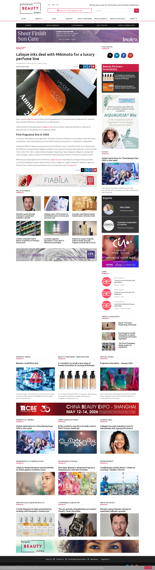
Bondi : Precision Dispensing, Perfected (127, 324)
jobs (54, 19)
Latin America (77, 25)
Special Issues (107, 357)
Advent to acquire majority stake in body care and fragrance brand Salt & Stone (83, 241)
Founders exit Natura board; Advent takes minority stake (83, 215)
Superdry (73, 165)
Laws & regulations (68, 420)
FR (49, 5)
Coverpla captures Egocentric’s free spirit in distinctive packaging (54, 241)
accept (148, 568)
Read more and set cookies (94, 568)
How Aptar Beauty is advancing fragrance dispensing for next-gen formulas (76, 468)
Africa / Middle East (126, 25)
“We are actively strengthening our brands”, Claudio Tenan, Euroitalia (77, 510)
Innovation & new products (30, 503)
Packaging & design (67, 461)
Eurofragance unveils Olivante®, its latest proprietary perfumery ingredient (127, 336)
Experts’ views (23, 357)
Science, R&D (106, 420)
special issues (100, 19)
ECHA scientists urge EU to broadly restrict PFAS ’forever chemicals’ (77, 427)
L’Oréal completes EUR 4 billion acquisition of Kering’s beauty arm (28, 241)
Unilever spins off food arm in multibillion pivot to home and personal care (56, 216)
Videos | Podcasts (117, 19)
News (37, 19)
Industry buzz (21, 47)
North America (53, 25)
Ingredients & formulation (30, 461)
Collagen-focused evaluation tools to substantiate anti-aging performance (116, 427)
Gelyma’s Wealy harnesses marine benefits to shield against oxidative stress (35, 468)
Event (132, 19)
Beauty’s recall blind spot (27, 363)
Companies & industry (69, 503)
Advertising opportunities (77, 559)
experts (69, 19)
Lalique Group (31, 119)
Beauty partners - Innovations (113, 68)
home (23, 19)
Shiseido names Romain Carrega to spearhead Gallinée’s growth (25, 216)
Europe (28, 25)
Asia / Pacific (102, 25)
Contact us (60, 559)
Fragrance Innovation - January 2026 (116, 363)
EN (53, 5)
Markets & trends (25, 420)
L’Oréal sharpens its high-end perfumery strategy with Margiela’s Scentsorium (34, 510)
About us (49, 559)
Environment (107, 461)
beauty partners (85, 19)
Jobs (104, 272)
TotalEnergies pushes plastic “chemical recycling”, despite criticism (117, 468)
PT (58, 5)
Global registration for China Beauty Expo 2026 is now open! (120, 159)
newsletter (94, 559)
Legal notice (105, 559)
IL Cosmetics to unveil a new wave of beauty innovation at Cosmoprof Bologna (76, 364)
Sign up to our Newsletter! (69, 11)
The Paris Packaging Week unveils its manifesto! (127, 345)
